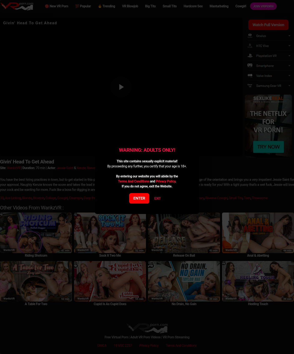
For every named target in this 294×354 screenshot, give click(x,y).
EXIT (157, 198)
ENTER (139, 198)
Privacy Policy (165, 181)
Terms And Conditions (133, 181)
